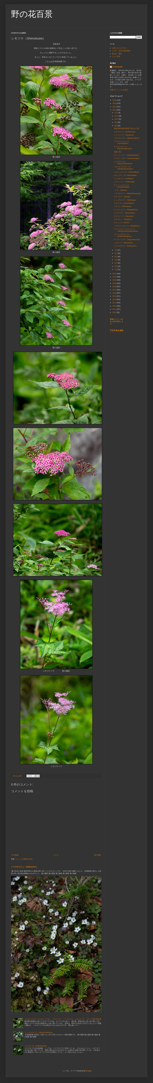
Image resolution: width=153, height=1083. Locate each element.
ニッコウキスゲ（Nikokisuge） (125, 200)
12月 (116, 113)
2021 (114, 277)
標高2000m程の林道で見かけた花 (126, 128)
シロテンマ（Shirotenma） (124, 243)
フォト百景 (116, 56)
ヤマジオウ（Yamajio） (122, 197)
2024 (114, 107)
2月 (115, 266)
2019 (114, 283)
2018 (114, 286)
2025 (114, 103)
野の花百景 (32, 14)
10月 (116, 119)
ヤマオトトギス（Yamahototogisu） (127, 158)
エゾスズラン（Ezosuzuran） (125, 213)
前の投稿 (97, 855)
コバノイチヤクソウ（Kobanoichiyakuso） (123, 235)
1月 (115, 269)
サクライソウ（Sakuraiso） (124, 216)
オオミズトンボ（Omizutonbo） (126, 175)
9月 (115, 122)
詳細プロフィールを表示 (119, 90)
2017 (114, 290)
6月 (115, 253)
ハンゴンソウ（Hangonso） (124, 135)
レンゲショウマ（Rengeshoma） (126, 210)
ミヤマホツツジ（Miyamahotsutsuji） (128, 193)
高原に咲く (118, 152)
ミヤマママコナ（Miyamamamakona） (123, 163)
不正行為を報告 (116, 330)
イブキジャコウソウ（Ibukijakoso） (127, 226)
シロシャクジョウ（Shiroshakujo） (127, 172)
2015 (114, 296)
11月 (116, 116)
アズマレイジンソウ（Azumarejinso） (121, 142)
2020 (114, 280)
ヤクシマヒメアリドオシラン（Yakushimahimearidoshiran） (126, 230)
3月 (115, 263)
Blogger (89, 1071)
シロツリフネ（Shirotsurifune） (36, 1046)
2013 (114, 303)
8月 (115, 126)
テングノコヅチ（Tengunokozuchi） (127, 240)
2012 (114, 306)
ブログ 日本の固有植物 (121, 51)
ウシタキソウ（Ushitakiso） (124, 179)
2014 (114, 300)
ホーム (56, 855)
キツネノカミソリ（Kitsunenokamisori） (123, 148)
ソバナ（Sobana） (121, 190)
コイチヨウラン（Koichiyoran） (126, 246)
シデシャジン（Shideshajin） (125, 182)
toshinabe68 (117, 67)
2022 (114, 274)
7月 (115, 250)
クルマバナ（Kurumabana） (124, 203)
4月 (115, 260)
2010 (114, 312)
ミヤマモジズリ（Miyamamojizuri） (127, 138)
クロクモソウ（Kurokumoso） (125, 132)
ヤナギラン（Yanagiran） (123, 219)
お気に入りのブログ (119, 48)
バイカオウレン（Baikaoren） (24, 867)
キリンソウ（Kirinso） (122, 223)
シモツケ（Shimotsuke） (123, 206)
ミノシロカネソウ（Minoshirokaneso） (39, 1032)
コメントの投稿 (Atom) (23, 859)
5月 (115, 257)
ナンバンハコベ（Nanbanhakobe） (127, 155)
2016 (114, 293)
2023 (114, 110)
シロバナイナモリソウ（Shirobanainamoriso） (124, 168)
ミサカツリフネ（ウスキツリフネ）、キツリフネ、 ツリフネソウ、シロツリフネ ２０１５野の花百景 (62, 1019)
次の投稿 (15, 855)
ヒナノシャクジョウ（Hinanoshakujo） (122, 186)
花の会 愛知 (117, 54)
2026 (114, 100)
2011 (114, 309)
